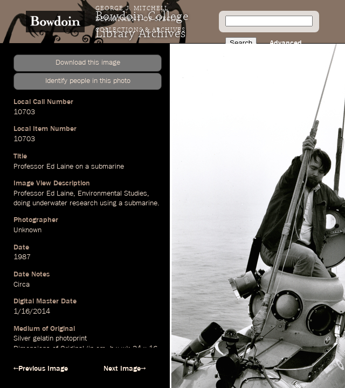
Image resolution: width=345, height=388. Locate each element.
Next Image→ (125, 368)
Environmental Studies (112, 193)
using (108, 203)
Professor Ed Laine (43, 166)
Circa (21, 284)
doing (21, 203)
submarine (107, 166)
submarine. (142, 203)
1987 (22, 257)
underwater (49, 203)
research (84, 203)
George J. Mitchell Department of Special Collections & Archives (140, 19)
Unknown (27, 230)
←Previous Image (40, 368)
